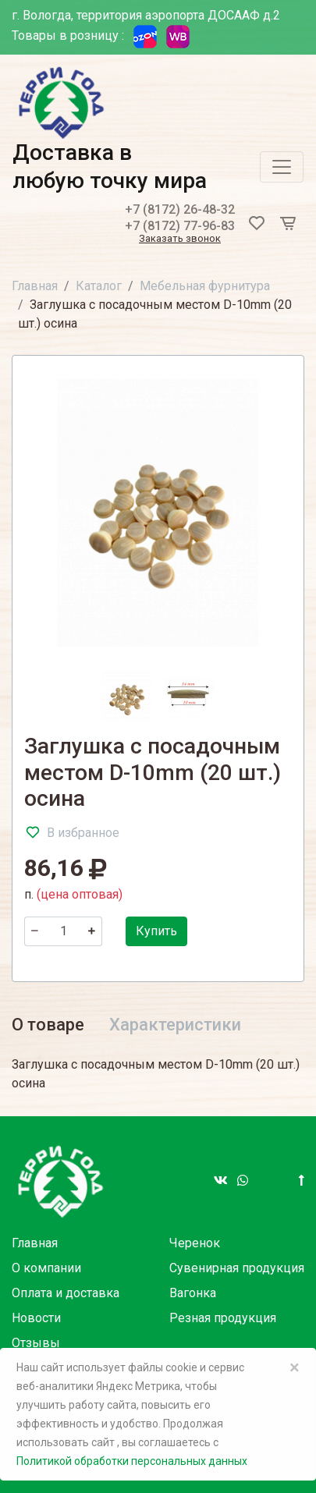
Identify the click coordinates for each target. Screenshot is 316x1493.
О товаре (48, 1024)
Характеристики (175, 1024)
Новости (36, 1317)
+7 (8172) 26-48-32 (180, 209)
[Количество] (63, 931)
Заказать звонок (180, 239)
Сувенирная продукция (236, 1268)
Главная (35, 285)
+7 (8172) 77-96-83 (180, 225)
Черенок (194, 1243)
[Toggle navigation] (282, 167)
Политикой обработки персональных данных (131, 1461)
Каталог (99, 285)
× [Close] (294, 1367)
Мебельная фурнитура (205, 285)
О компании (46, 1268)
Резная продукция (222, 1317)
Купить (156, 931)
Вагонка (192, 1293)
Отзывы (36, 1342)
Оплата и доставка (65, 1293)
